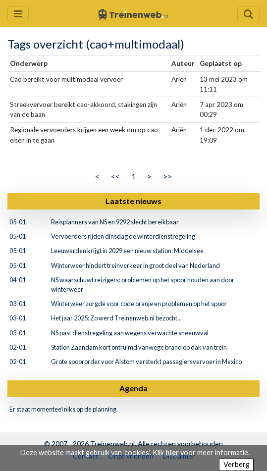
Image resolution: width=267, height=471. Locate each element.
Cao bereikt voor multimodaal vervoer (66, 79)
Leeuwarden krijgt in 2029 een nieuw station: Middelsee (127, 251)
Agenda (133, 388)
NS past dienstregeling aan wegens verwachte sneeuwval (130, 333)
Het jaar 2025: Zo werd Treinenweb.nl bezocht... (116, 318)
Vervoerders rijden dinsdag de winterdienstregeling (123, 236)
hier (172, 452)
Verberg (236, 464)
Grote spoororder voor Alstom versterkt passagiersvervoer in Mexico (146, 362)
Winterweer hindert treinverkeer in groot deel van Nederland (135, 265)
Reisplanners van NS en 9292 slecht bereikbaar (115, 222)
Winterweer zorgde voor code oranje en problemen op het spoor (139, 304)
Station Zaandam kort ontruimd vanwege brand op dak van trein (139, 347)
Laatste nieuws (133, 201)
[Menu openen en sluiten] (18, 13)
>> (167, 176)
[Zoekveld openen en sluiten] (248, 13)
